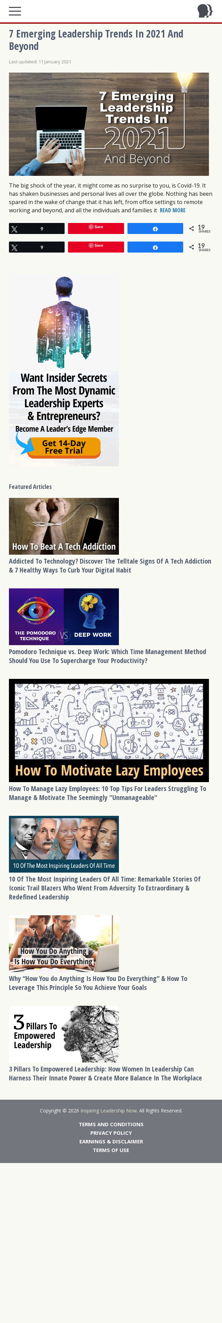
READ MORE (173, 210)
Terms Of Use (111, 1149)
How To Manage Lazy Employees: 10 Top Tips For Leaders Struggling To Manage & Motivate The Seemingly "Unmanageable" (107, 793)
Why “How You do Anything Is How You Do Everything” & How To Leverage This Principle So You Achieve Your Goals (98, 983)
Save (99, 227)
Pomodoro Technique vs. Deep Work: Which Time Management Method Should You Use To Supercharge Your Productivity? (107, 656)
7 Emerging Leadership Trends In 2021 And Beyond (96, 39)
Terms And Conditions (111, 1124)
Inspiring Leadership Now (108, 1110)
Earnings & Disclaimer (111, 1141)
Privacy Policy (111, 1132)
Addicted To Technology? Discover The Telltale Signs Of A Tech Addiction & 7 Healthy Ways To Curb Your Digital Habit (110, 565)
